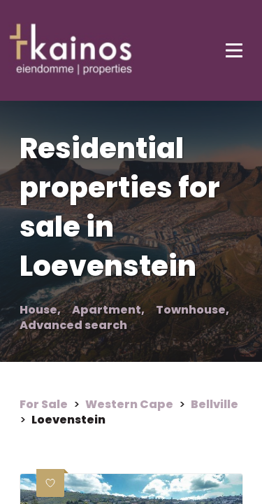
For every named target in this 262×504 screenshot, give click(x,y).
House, (40, 310)
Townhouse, (192, 310)
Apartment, (108, 310)
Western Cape (129, 404)
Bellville (214, 404)
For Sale (44, 404)
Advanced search (73, 325)
